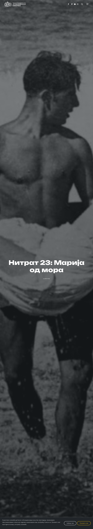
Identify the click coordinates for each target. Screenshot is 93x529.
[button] (87, 4)
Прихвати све (84, 523)
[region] (46, 523)
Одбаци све (70, 523)
